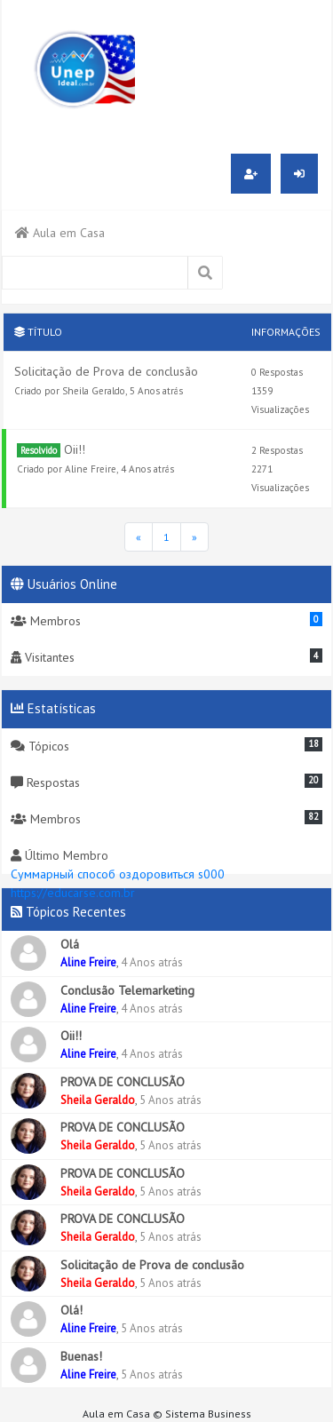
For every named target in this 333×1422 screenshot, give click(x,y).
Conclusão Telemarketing (127, 990)
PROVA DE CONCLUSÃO (122, 1082)
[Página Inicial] (138, 537)
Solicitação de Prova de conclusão (106, 371)
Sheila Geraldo (93, 391)
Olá (69, 944)
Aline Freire (90, 469)
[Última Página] (194, 537)
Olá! (71, 1310)
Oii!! (74, 449)
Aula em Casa (60, 233)
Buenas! (81, 1356)
